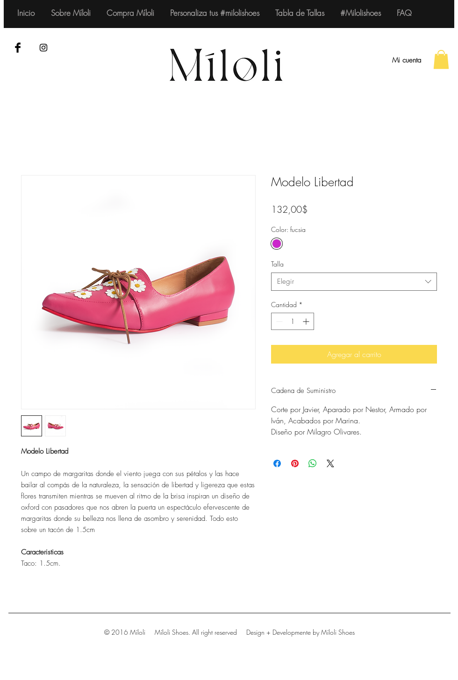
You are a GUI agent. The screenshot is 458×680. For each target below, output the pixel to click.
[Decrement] (278, 321)
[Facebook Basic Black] (18, 47)
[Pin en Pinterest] (295, 463)
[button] (441, 59)
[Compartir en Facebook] (277, 463)
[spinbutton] (292, 321)
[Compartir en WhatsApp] (312, 463)
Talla (277, 263)
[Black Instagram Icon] (43, 47)
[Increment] (307, 321)
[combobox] (354, 282)
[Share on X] (330, 463)
